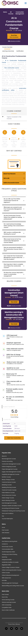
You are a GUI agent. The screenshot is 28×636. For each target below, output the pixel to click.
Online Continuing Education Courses (11, 570)
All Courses (10, 13)
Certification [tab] (20, 51)
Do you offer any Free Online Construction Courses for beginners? (14, 200)
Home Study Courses (7, 546)
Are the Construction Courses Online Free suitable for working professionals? (14, 217)
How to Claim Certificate (8, 610)
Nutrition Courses (6, 477)
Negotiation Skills (6, 565)
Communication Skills (7, 549)
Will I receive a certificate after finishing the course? (14, 233)
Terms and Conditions (7, 513)
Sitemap (18, 624)
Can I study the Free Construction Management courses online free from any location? (14, 257)
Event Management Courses (9, 503)
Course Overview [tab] (7, 47)
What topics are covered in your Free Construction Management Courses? (14, 209)
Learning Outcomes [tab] (8, 51)
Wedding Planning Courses (9, 487)
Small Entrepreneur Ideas (8, 552)
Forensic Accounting (7, 461)
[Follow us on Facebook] (6, 628)
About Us (4, 456)
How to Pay (5, 597)
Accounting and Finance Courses (10, 508)
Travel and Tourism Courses (9, 490)
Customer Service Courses (9, 482)
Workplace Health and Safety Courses (12, 505)
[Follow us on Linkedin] (16, 628)
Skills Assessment (6, 578)
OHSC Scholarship (6, 605)
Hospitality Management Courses (10, 474)
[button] (4, 117)
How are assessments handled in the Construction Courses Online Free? (14, 249)
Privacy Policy (11, 624)
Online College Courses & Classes (10, 567)
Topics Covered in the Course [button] (14, 118)
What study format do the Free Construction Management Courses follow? (14, 240)
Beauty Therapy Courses (8, 479)
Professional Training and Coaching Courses (13, 511)
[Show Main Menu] (26, 3)
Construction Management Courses (11, 464)
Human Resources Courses (9, 495)
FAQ (3, 516)
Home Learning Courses (8, 599)
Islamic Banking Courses (8, 500)
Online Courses (6, 572)
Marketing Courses (7, 485)
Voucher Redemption (7, 518)
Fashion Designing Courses (9, 466)
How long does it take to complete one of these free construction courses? (14, 266)
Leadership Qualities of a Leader (10, 562)
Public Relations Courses (8, 492)
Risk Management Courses (9, 458)
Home (5, 12)
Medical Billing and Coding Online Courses (13, 585)
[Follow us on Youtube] (21, 628)
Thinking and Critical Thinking (9, 554)
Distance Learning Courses (9, 602)
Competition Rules (6, 607)
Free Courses (5, 530)
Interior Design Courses (8, 498)
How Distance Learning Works (9, 541)
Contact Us (5, 544)
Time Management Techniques (10, 583)
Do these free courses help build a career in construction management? (14, 274)
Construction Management (20, 13)
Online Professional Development (10, 575)
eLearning (4, 557)
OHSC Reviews (5, 532)
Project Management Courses (9, 469)
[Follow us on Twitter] (11, 628)
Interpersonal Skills (7, 559)
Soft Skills (4, 580)
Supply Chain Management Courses (11, 471)
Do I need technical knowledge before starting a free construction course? (14, 225)
